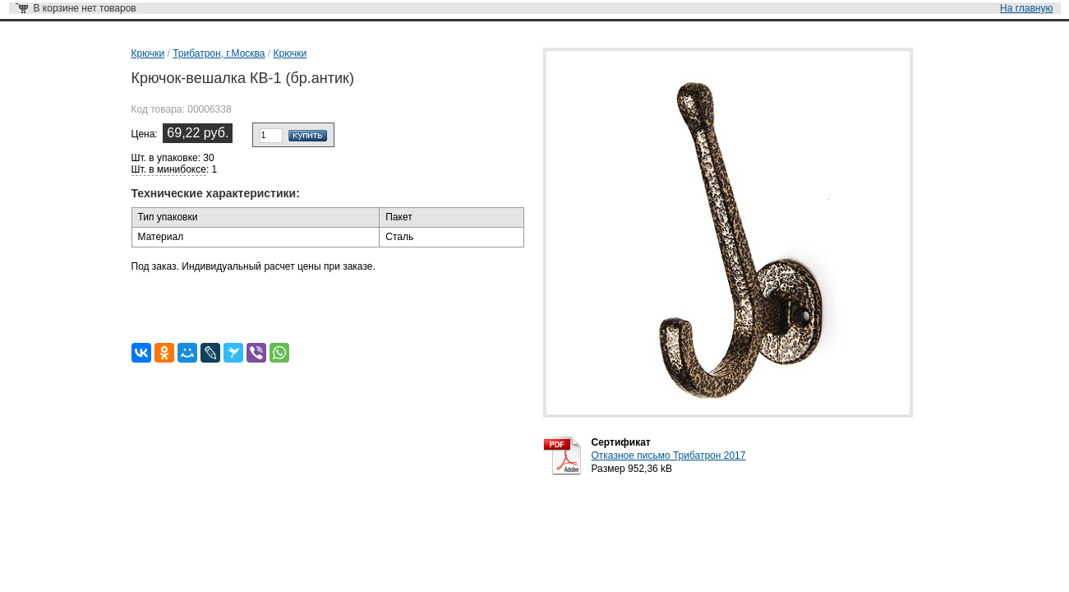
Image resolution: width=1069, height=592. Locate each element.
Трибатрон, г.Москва (219, 53)
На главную (1026, 8)
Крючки (148, 53)
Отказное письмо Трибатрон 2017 (669, 455)
